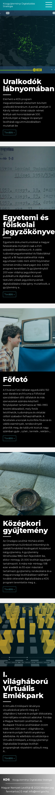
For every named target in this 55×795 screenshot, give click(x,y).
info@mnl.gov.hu (39, 791)
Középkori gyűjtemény (25, 527)
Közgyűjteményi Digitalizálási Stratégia (19, 5)
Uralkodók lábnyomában (28, 85)
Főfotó (15, 379)
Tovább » (9, 132)
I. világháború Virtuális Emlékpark (25, 685)
